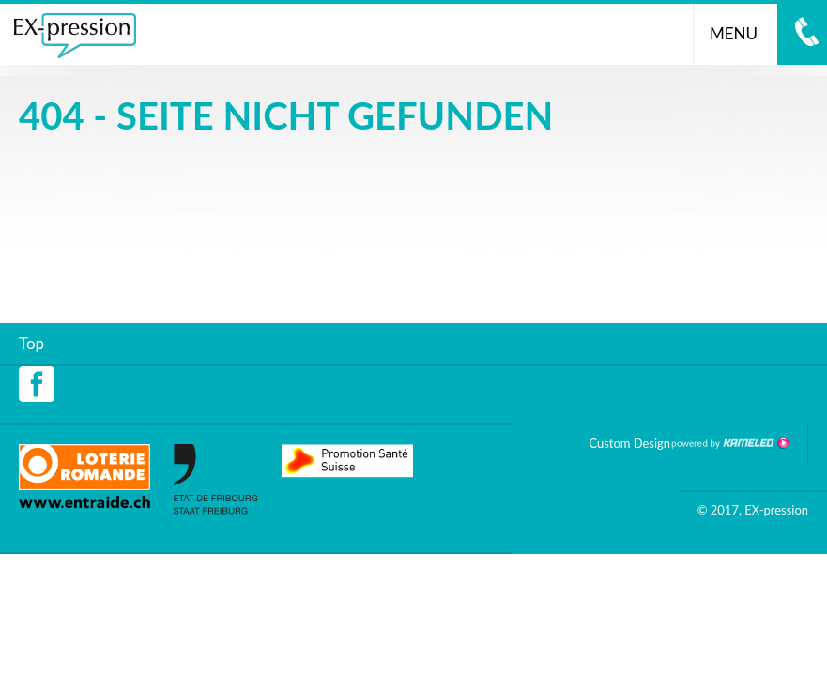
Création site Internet (729, 443)
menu (741, 33)
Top (31, 343)
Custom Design (629, 443)
